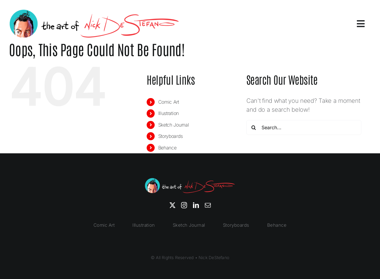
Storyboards (170, 136)
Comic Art (168, 102)
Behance (167, 148)
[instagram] (184, 205)
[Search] (253, 127)
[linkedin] (196, 205)
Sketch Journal (173, 125)
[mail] (208, 205)
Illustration (168, 113)
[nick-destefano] (94, 11)
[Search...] (303, 127)
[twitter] (172, 205)
